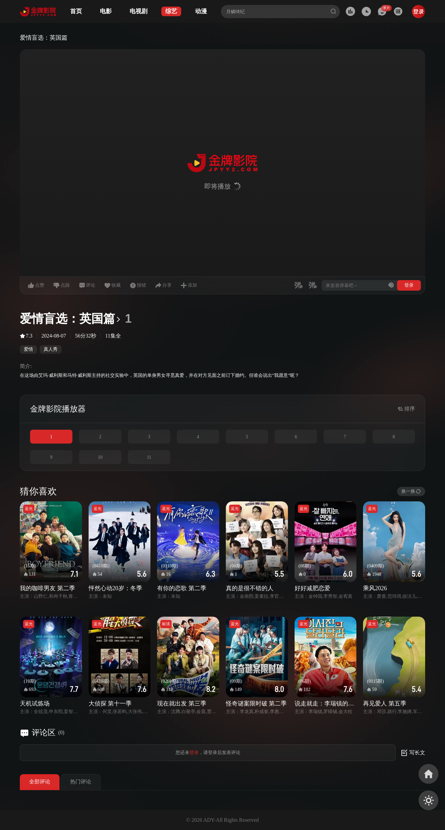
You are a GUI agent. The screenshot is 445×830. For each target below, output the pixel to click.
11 (149, 457)
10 (100, 457)
